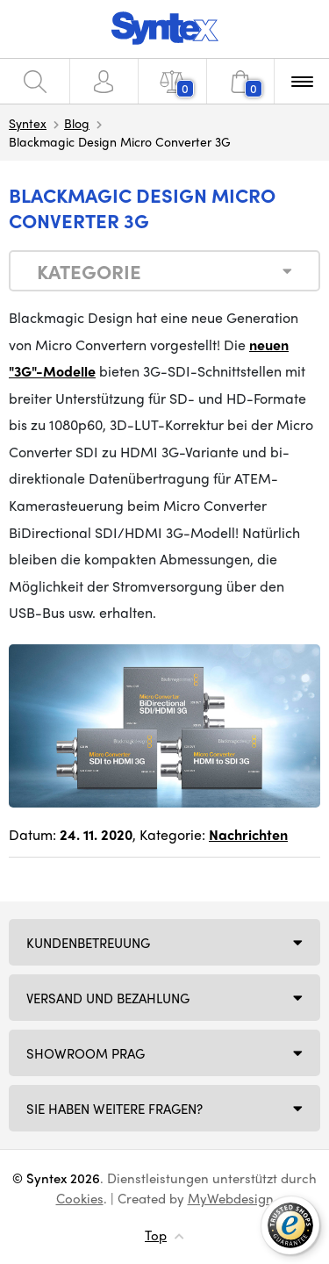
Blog (76, 123)
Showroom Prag (85, 1053)
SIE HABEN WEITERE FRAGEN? (114, 1108)
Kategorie (89, 271)
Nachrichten (248, 834)
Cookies (80, 1198)
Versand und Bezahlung (108, 998)
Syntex (27, 123)
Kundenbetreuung (88, 942)
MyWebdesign (231, 1198)
